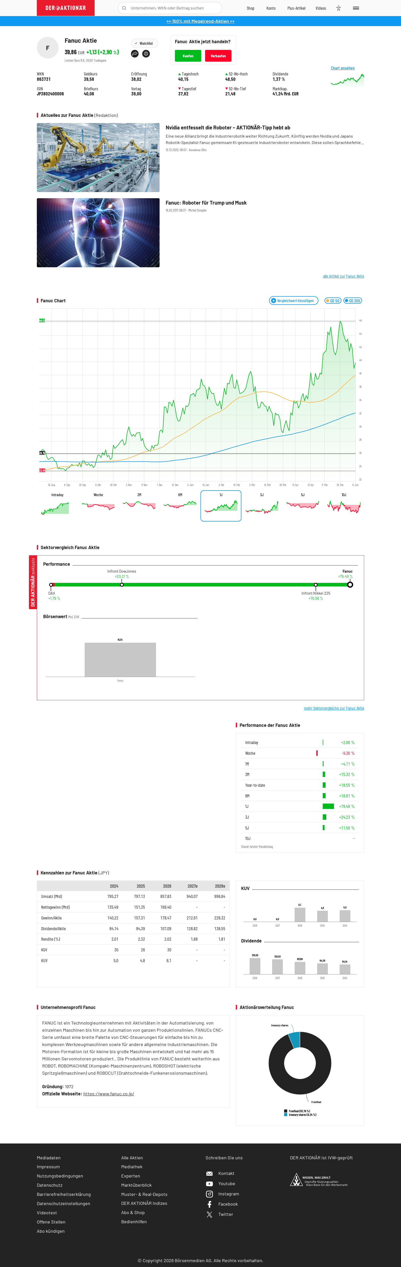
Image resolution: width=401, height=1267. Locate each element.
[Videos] (320, 8)
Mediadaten (49, 1157)
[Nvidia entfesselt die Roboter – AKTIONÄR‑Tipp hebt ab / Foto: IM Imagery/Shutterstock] (200, 157)
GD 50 (334, 300)
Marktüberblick (136, 1185)
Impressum (48, 1166)
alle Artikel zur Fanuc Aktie (343, 276)
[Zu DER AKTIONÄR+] (296, 8)
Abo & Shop (133, 1212)
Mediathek (131, 1166)
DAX (51, 593)
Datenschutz (49, 1185)
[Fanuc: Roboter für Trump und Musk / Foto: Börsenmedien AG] (200, 232)
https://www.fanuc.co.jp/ (108, 1093)
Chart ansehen (349, 78)
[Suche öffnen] (124, 8)
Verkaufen (218, 55)
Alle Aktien (132, 1157)
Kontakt (220, 1173)
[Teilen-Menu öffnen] (135, 54)
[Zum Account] (271, 8)
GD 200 (354, 300)
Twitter (219, 1214)
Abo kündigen (51, 1231)
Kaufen (188, 55)
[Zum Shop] (251, 8)
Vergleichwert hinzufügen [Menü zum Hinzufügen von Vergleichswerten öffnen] (295, 300)
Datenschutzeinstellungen (63, 1203)
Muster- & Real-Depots (144, 1194)
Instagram (222, 1193)
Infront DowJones (121, 571)
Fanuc (348, 571)
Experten (130, 1176)
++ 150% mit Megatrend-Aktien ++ (200, 21)
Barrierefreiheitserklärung (64, 1194)
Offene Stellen (51, 1222)
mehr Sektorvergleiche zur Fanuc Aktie (334, 708)
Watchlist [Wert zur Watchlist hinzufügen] (146, 43)
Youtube (220, 1183)
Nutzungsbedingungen (60, 1176)
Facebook (222, 1204)
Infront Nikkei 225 (316, 593)
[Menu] (355, 8)
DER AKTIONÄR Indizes (144, 1203)
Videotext (47, 1212)
